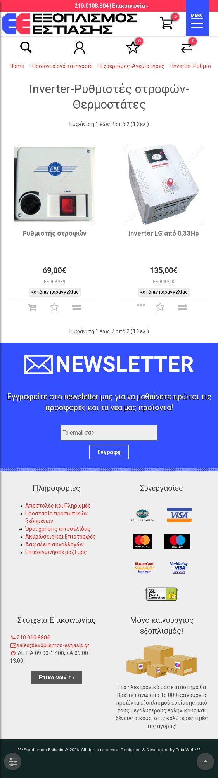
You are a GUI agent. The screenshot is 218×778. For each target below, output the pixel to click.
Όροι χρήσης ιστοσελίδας (57, 529)
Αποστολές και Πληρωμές (58, 505)
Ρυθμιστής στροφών (54, 233)
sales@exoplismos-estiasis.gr (53, 645)
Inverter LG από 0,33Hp (163, 233)
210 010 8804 (33, 637)
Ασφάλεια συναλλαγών (54, 544)
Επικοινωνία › (130, 6)
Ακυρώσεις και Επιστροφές (60, 537)
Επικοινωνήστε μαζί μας (56, 552)
